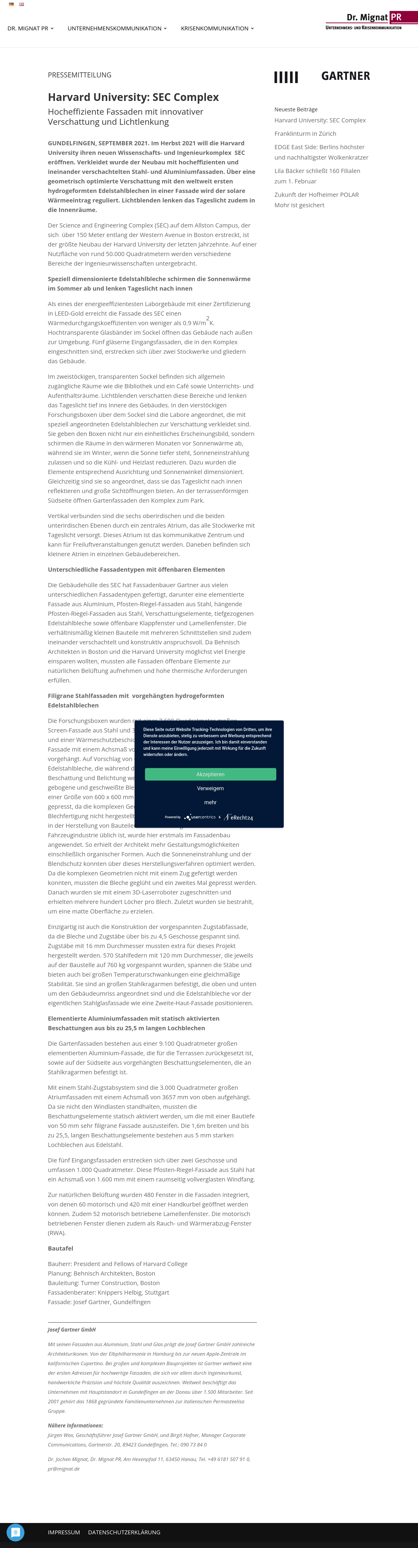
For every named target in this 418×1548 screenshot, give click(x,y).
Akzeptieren (210, 774)
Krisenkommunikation (215, 29)
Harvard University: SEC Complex (320, 120)
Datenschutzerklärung (124, 1532)
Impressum (64, 1532)
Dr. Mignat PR (27, 29)
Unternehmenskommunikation (115, 29)
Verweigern (210, 788)
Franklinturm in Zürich (305, 134)
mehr (210, 802)
